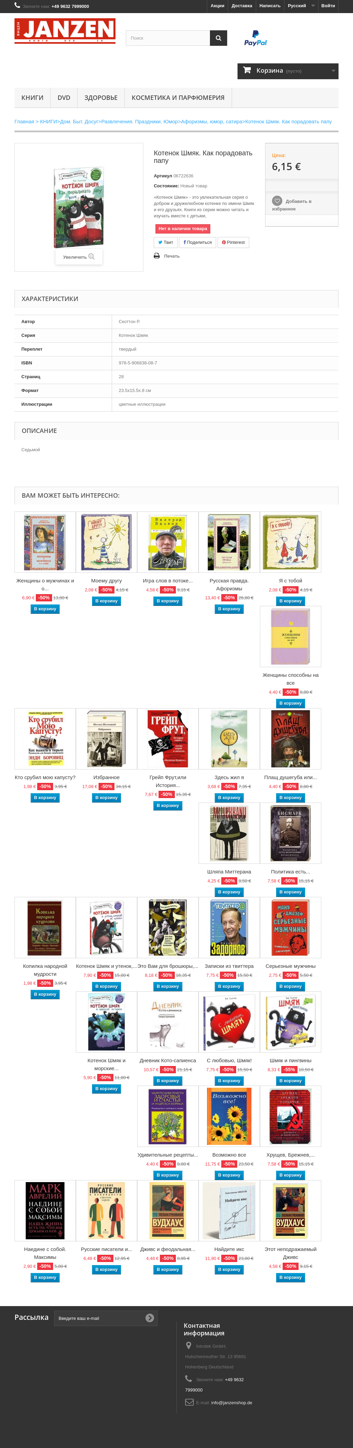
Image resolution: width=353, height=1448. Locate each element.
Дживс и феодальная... (167, 1249)
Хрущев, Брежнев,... (290, 1155)
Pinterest (233, 242)
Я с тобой (290, 580)
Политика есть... (290, 872)
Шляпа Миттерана (229, 872)
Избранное (106, 777)
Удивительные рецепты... (168, 1155)
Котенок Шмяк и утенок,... (106, 966)
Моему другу (106, 580)
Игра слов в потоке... (168, 580)
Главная (24, 121)
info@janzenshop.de (231, 1402)
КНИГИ (32, 97)
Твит (165, 242)
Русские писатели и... (106, 1249)
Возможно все (229, 1155)
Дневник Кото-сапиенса (168, 1060)
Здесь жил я (229, 777)
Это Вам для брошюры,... (168, 966)
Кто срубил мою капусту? (45, 777)
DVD (64, 97)
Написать (270, 5)
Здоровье (101, 97)
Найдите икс (229, 1249)
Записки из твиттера (229, 966)
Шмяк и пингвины (290, 1060)
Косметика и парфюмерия (178, 97)
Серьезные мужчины (290, 966)
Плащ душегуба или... (290, 777)
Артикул (163, 175)
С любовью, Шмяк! (229, 1060)
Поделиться (197, 242)
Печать (172, 256)
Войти (328, 5)
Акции (217, 5)
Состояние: (166, 185)
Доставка (242, 5)
